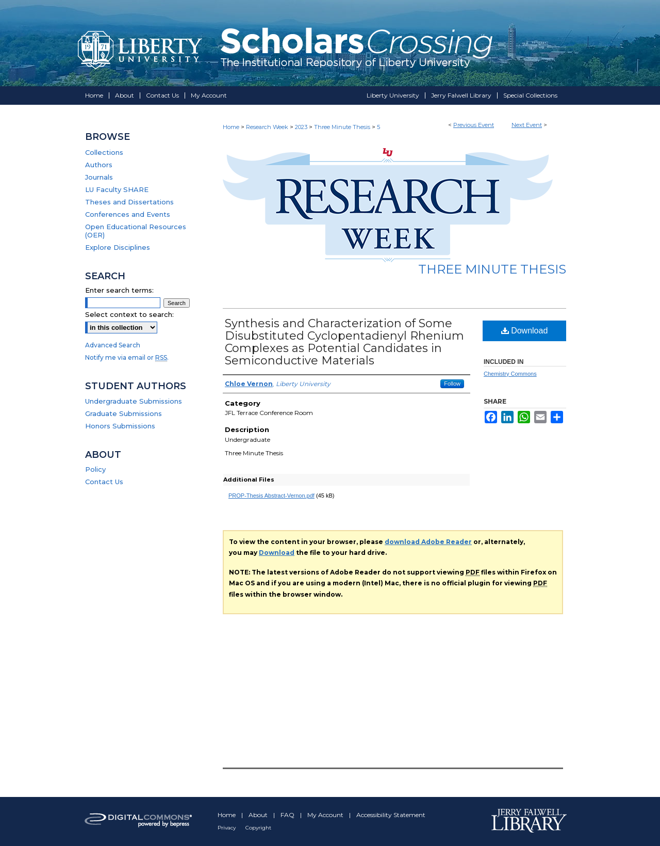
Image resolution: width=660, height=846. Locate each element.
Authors (98, 165)
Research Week (268, 127)
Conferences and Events (127, 214)
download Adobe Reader (428, 542)
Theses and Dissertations (129, 202)
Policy (95, 469)
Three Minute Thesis (343, 127)
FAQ (288, 815)
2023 (302, 127)
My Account (326, 815)
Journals (99, 177)
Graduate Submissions (123, 413)
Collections (104, 152)
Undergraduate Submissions (133, 401)
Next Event (527, 125)
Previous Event (473, 125)
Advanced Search (112, 345)
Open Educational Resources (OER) (135, 230)
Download (524, 330)
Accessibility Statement (390, 815)
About (259, 815)
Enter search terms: (119, 290)
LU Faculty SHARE (116, 189)
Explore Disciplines (117, 247)
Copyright (258, 827)
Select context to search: (129, 314)
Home (231, 127)
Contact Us (104, 481)
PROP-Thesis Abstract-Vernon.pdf (271, 495)
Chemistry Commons (510, 374)
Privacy (227, 827)
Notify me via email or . (127, 357)
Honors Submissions (120, 426)
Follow (452, 383)
